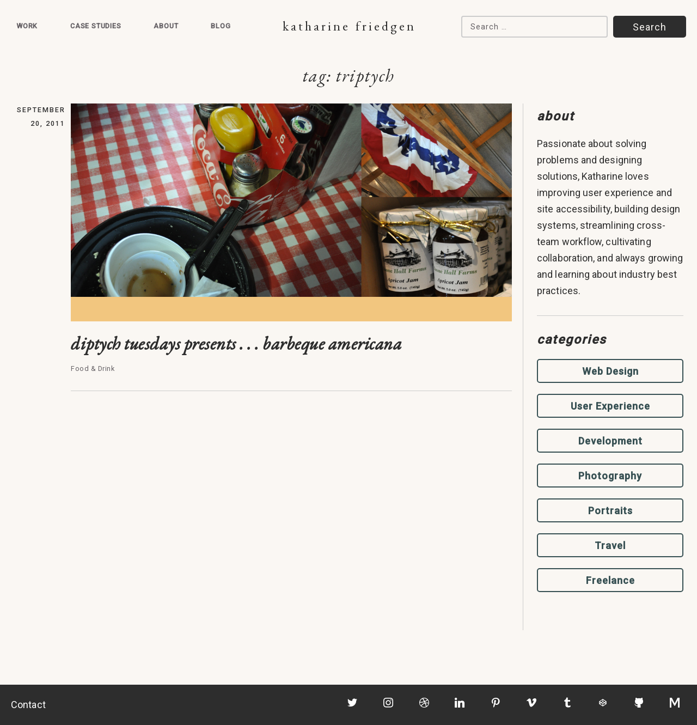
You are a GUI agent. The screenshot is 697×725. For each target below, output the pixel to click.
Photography (610, 476)
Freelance (610, 580)
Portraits (610, 510)
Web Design (610, 371)
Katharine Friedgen (349, 25)
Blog (220, 26)
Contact (28, 704)
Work (27, 26)
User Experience (610, 406)
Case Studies (95, 26)
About (166, 26)
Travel (610, 545)
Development (610, 441)
